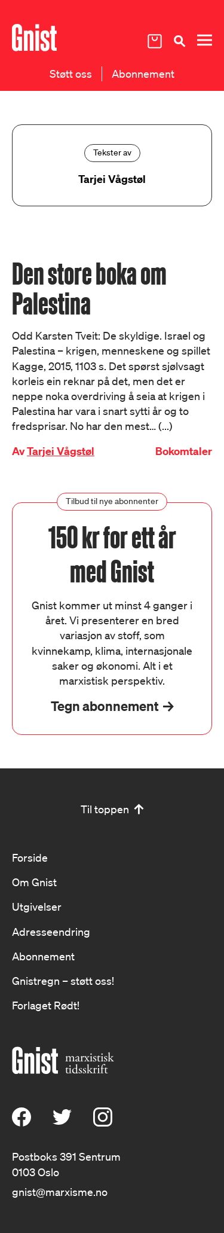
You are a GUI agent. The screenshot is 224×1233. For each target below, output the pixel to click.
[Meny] (204, 40)
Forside (30, 857)
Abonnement (143, 73)
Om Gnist (34, 882)
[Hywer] (34, 37)
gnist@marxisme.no (60, 1191)
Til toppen (105, 809)
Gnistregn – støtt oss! (63, 980)
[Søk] (179, 40)
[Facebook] (21, 1122)
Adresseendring (51, 931)
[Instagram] (102, 1122)
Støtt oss (71, 73)
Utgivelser (37, 906)
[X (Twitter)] (62, 1122)
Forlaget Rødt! (45, 1005)
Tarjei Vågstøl (60, 451)
